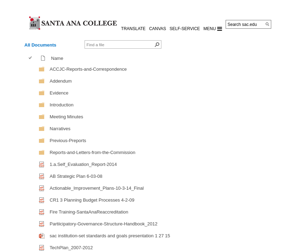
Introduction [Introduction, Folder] (62, 104)
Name (59, 58)
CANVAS (157, 28)
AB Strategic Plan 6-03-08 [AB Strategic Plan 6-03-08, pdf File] (76, 176)
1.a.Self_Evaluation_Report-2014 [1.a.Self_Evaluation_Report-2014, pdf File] (83, 164)
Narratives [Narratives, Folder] (60, 128)
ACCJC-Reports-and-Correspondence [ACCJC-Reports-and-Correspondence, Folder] (88, 69)
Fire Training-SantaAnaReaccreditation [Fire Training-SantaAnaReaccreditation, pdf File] (89, 212)
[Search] (267, 24)
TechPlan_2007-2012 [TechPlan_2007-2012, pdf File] (71, 247)
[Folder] (42, 68)
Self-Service (184, 28)
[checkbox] (30, 58)
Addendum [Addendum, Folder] (61, 81)
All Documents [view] (40, 45)
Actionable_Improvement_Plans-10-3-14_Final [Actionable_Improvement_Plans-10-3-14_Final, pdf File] (97, 188)
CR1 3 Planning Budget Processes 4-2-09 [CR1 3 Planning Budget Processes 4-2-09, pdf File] (92, 200)
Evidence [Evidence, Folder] (59, 93)
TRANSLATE (133, 28)
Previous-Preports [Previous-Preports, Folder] (68, 140)
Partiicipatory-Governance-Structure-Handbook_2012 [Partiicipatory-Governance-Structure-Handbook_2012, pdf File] (104, 223)
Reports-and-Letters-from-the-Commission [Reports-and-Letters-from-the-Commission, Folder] (92, 152)
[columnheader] (32, 58)
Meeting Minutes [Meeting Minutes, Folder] (66, 116)
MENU (213, 28)
